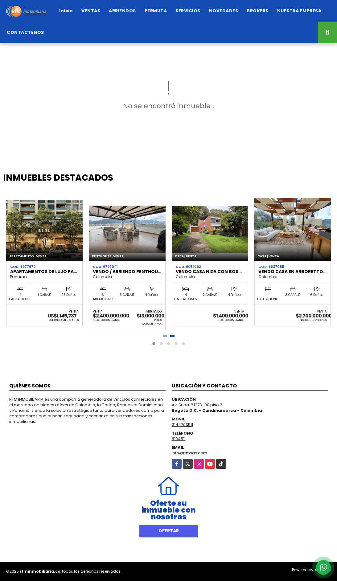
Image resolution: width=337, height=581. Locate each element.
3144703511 (182, 425)
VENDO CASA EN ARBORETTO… (292, 271)
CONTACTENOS (25, 32)
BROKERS (258, 11)
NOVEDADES (223, 11)
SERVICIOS (187, 11)
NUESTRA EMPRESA (299, 11)
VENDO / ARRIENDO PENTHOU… (127, 271)
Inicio (66, 11)
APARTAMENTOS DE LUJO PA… (43, 271)
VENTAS (90, 11)
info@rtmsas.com (189, 453)
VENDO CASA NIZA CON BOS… (209, 271)
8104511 (179, 439)
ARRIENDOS (122, 11)
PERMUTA (156, 11)
